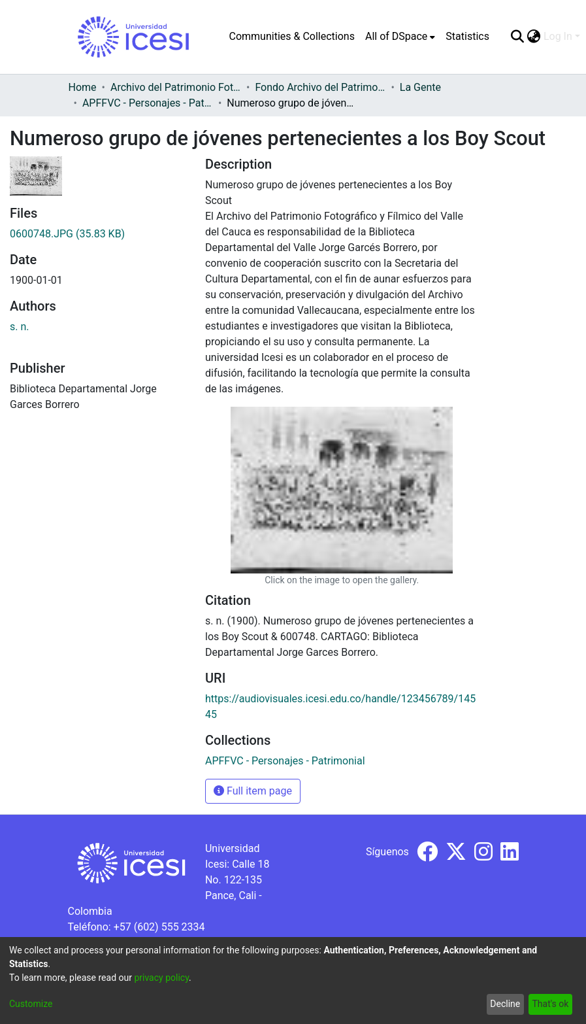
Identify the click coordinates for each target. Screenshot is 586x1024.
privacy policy (161, 977)
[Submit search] (518, 36)
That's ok (550, 1003)
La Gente (420, 87)
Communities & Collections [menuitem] (292, 36)
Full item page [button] (253, 791)
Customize (30, 1003)
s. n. (19, 326)
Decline (505, 1003)
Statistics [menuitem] (467, 36)
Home (83, 87)
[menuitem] (400, 37)
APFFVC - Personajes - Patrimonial (147, 103)
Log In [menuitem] (558, 36)
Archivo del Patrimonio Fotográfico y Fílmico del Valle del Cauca (175, 87)
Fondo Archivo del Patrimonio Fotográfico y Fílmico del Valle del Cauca (320, 87)
